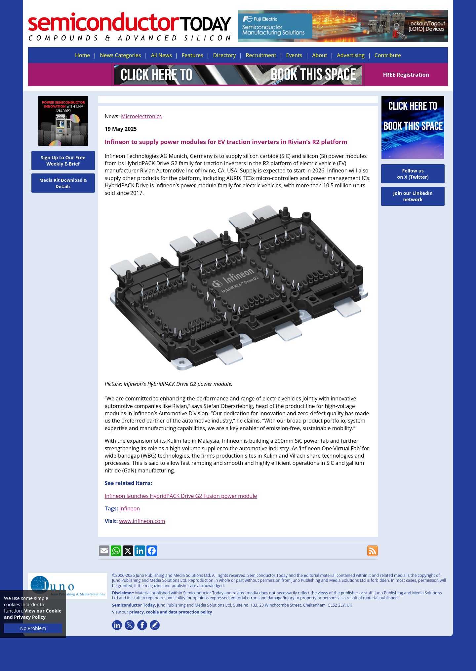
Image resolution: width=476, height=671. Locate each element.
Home (82, 55)
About (319, 55)
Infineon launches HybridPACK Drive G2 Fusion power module (181, 496)
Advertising (351, 55)
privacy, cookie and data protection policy (170, 612)
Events (294, 55)
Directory (224, 55)
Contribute (388, 55)
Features (192, 55)
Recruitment (261, 55)
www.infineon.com (142, 521)
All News (161, 55)
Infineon (129, 508)
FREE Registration (406, 74)
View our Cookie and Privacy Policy (32, 614)
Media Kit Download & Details (63, 183)
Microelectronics (141, 116)
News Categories (120, 55)
